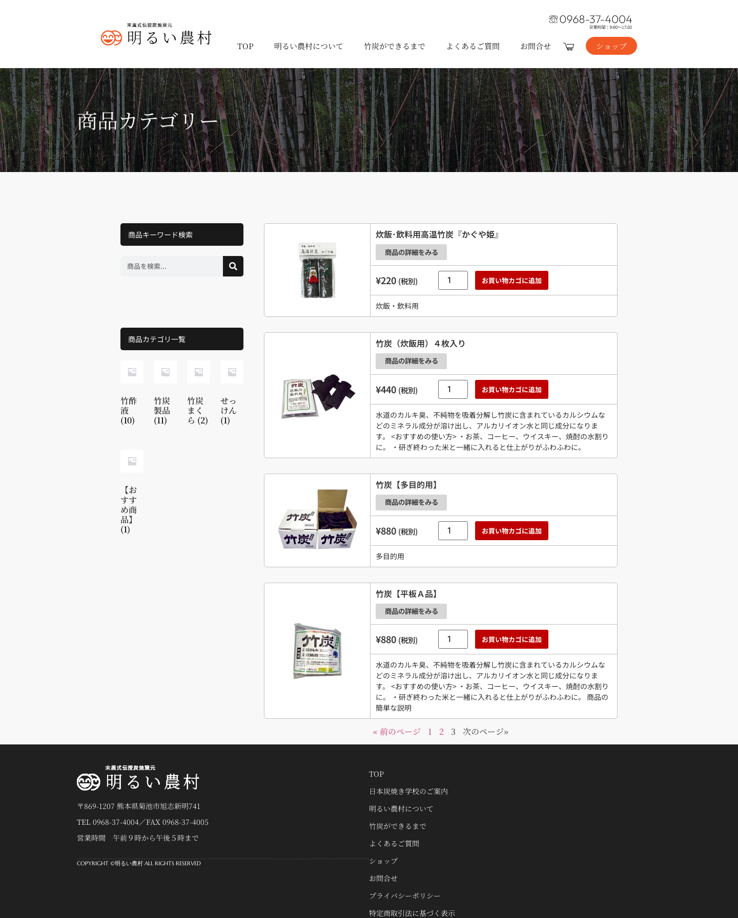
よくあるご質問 (473, 45)
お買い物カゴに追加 (512, 277)
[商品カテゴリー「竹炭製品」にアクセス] (165, 395)
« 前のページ (397, 717)
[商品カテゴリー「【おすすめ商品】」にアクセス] (132, 494)
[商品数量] (453, 276)
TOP (245, 45)
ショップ (383, 847)
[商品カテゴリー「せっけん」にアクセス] (231, 395)
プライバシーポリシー (405, 882)
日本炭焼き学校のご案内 (408, 777)
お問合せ (535, 45)
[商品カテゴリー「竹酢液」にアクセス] (132, 395)
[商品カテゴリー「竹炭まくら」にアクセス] (198, 395)
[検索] (233, 266)
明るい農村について (308, 45)
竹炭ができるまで (394, 45)
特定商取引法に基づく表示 (412, 899)
